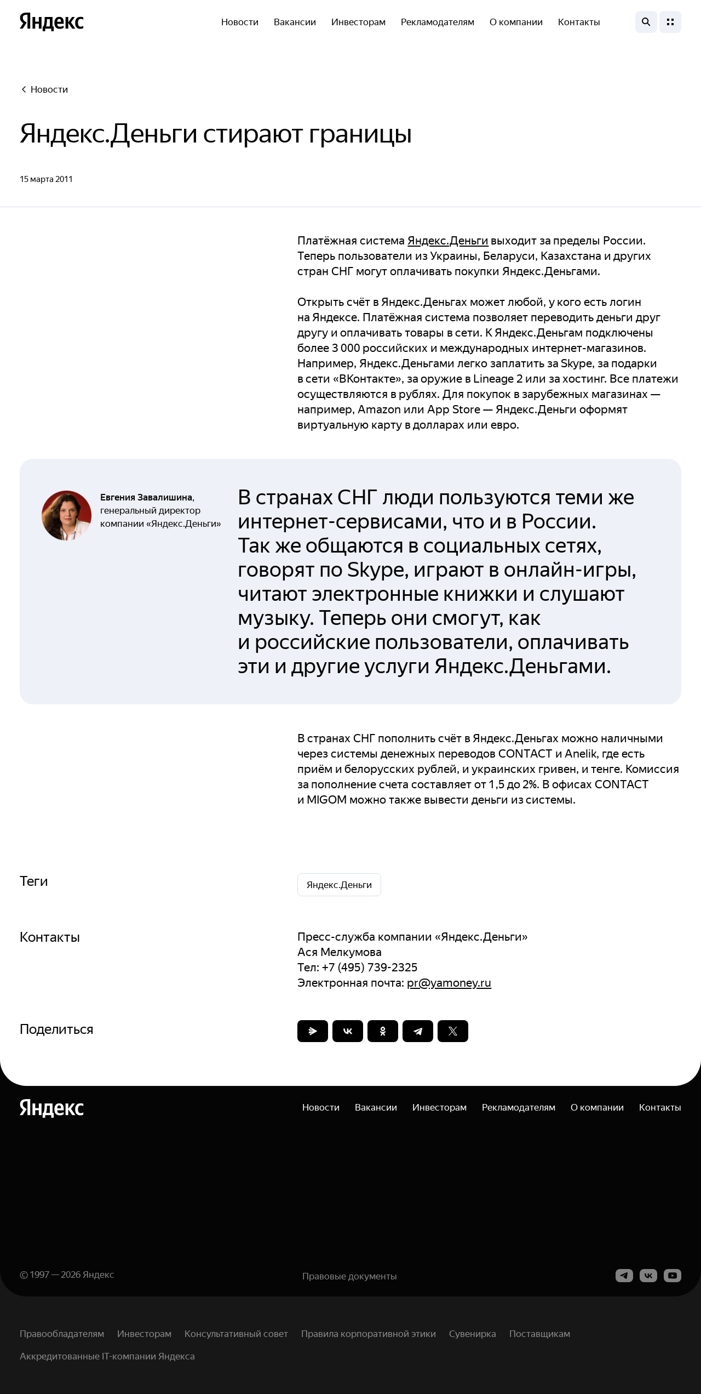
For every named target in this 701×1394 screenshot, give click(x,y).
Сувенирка (472, 1333)
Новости (239, 21)
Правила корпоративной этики (368, 1333)
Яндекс (98, 1274)
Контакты (579, 21)
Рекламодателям (437, 21)
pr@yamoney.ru (449, 982)
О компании (516, 21)
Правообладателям (62, 1333)
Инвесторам (358, 21)
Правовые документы (349, 1276)
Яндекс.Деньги (448, 240)
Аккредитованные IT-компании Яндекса (107, 1356)
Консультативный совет (236, 1333)
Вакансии (295, 21)
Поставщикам (539, 1333)
